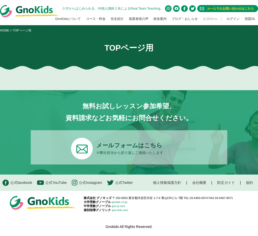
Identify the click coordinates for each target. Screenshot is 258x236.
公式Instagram (87, 183)
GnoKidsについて (68, 19)
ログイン (233, 19)
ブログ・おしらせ (185, 19)
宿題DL (250, 19)
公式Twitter (120, 183)
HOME (4, 30)
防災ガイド (226, 182)
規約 (249, 182)
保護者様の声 (138, 19)
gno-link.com (120, 210)
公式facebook (17, 183)
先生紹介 (117, 19)
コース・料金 (96, 19)
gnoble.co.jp (119, 202)
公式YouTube (52, 183)
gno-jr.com (118, 206)
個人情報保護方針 (167, 182)
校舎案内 (160, 19)
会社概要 (199, 182)
